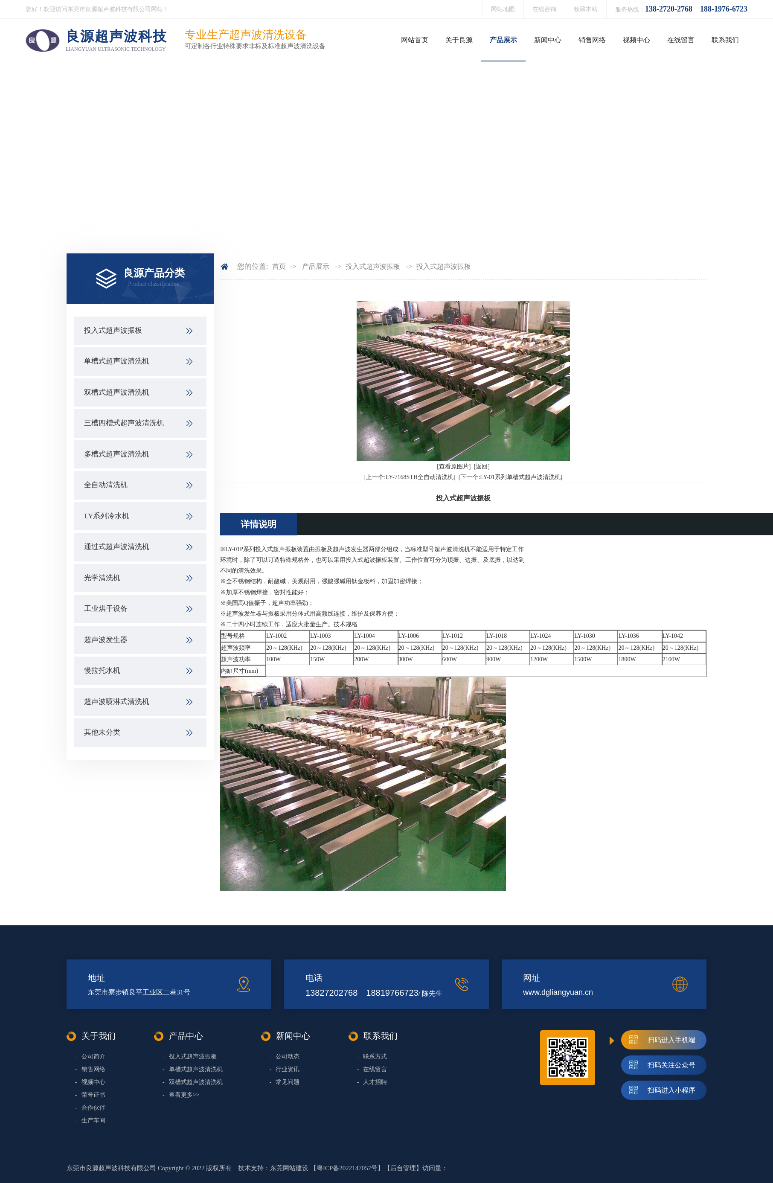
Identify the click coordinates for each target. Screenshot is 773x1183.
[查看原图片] (454, 466)
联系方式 (372, 1056)
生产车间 (90, 1120)
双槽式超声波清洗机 (116, 392)
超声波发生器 (106, 640)
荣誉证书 (90, 1095)
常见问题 (285, 1082)
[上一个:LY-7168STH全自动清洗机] (410, 477)
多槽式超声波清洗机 (116, 454)
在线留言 (681, 40)
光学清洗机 (102, 578)
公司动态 (285, 1056)
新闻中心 (547, 40)
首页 (279, 266)
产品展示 (503, 40)
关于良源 (459, 40)
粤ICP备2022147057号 (347, 1168)
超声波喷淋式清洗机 (116, 702)
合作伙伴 (90, 1108)
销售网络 (592, 40)
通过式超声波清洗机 (116, 547)
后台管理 (403, 1168)
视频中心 (636, 40)
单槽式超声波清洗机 (116, 361)
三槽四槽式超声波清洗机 (124, 423)
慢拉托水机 (102, 670)
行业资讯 (285, 1069)
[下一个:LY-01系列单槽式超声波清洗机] (511, 477)
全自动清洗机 (106, 485)
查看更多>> (181, 1095)
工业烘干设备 (106, 609)
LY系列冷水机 (106, 516)
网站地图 (503, 9)
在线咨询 (544, 9)
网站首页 (414, 40)
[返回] (482, 466)
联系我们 (725, 40)
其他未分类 (102, 732)
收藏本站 (586, 9)
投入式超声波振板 (113, 330)
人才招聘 (372, 1082)
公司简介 (90, 1056)
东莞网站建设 (289, 1168)
